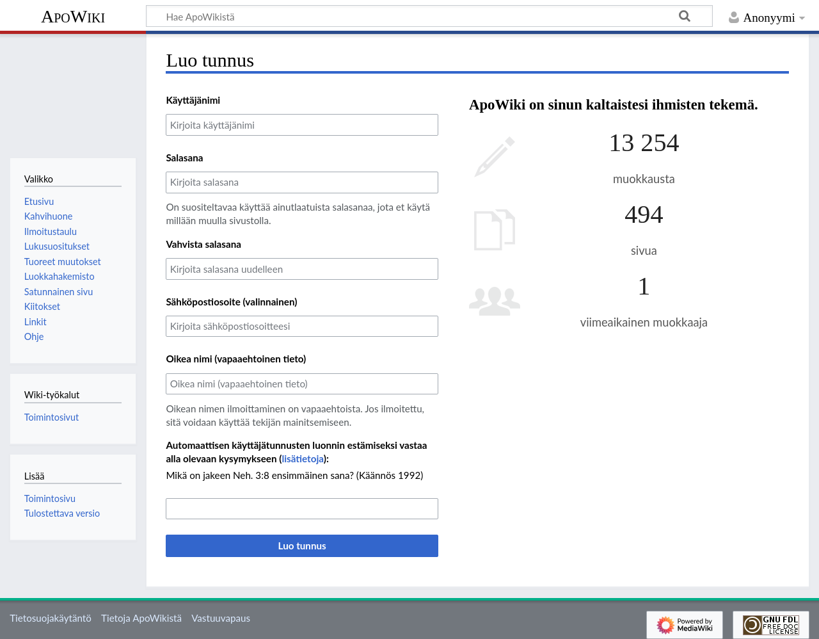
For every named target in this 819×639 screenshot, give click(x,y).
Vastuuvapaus (220, 618)
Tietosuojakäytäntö (50, 618)
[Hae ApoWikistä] (429, 16)
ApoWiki (73, 16)
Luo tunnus (302, 545)
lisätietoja (302, 458)
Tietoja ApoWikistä (141, 618)
